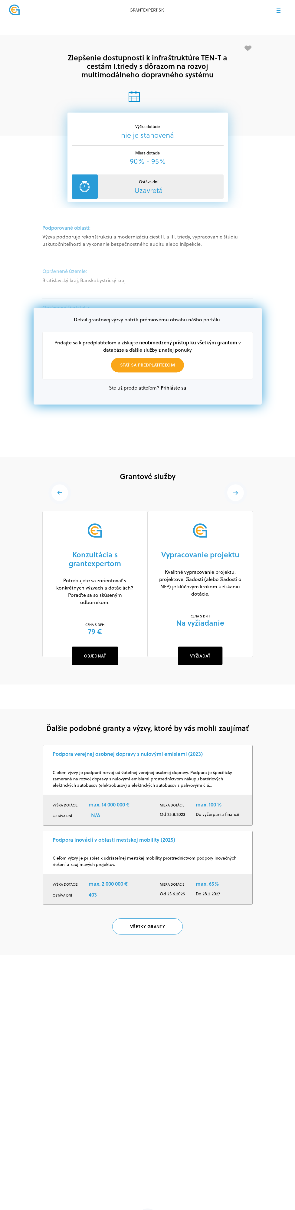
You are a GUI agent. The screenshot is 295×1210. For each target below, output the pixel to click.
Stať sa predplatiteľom (147, 365)
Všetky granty (147, 926)
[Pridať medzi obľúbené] (248, 48)
